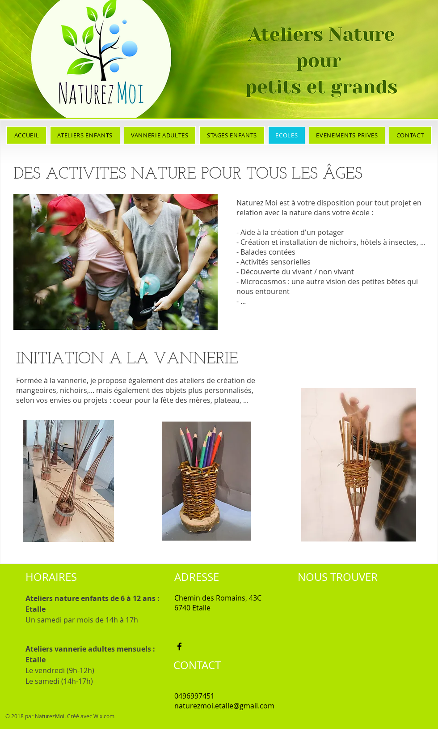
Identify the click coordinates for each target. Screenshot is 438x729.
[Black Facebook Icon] (179, 646)
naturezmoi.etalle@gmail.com (224, 706)
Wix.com (103, 716)
